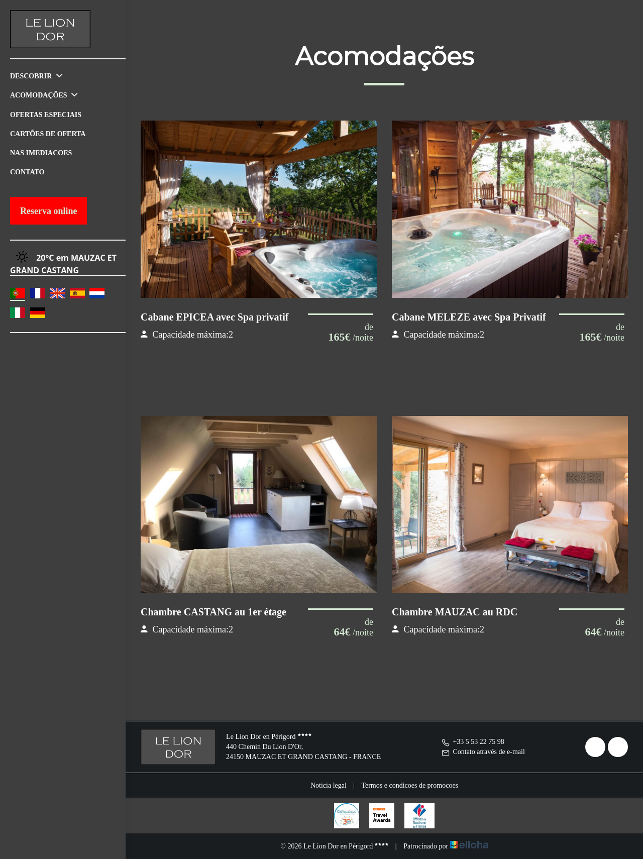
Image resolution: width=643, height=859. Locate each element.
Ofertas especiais (45, 115)
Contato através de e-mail (482, 752)
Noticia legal (328, 785)
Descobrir (36, 76)
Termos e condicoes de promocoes (409, 785)
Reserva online (48, 211)
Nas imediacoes (41, 153)
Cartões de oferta (47, 134)
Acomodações (43, 95)
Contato (27, 172)
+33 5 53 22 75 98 (472, 741)
